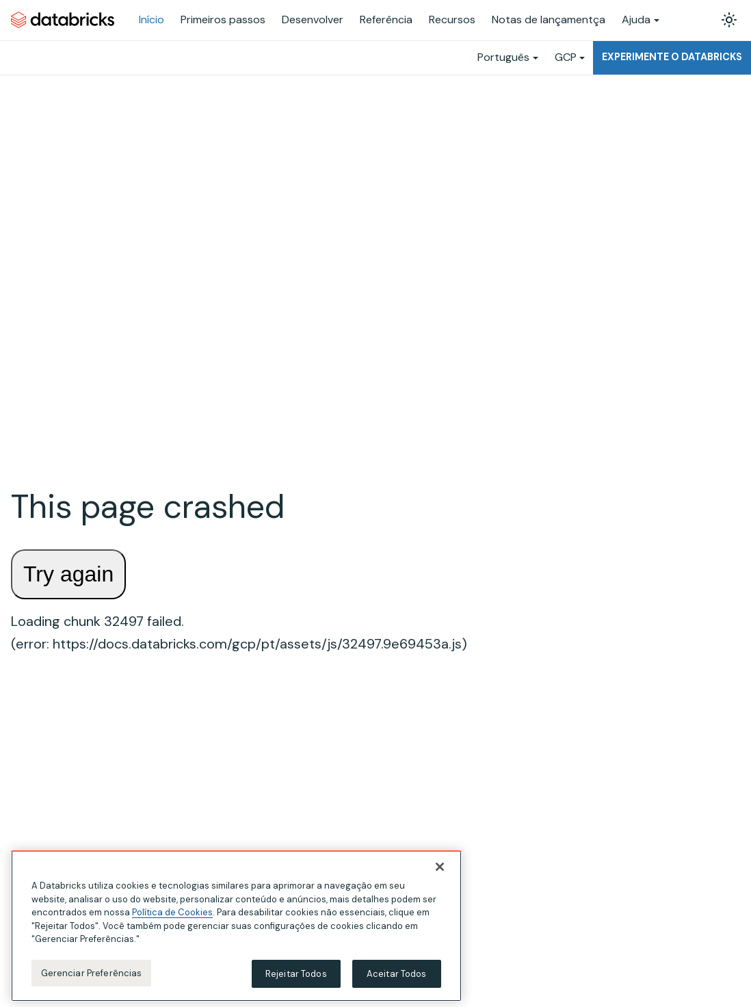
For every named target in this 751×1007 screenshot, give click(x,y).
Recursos (452, 19)
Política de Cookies (172, 915)
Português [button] (503, 57)
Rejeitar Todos (296, 976)
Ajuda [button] (636, 19)
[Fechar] (440, 870)
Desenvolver (312, 19)
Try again (68, 574)
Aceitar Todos (397, 976)
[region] (236, 929)
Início (151, 19)
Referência (386, 19)
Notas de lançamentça (548, 19)
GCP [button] (566, 57)
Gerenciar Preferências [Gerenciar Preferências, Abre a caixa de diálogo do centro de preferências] (91, 976)
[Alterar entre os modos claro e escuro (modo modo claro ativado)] (729, 20)
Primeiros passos (223, 19)
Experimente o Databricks (672, 57)
